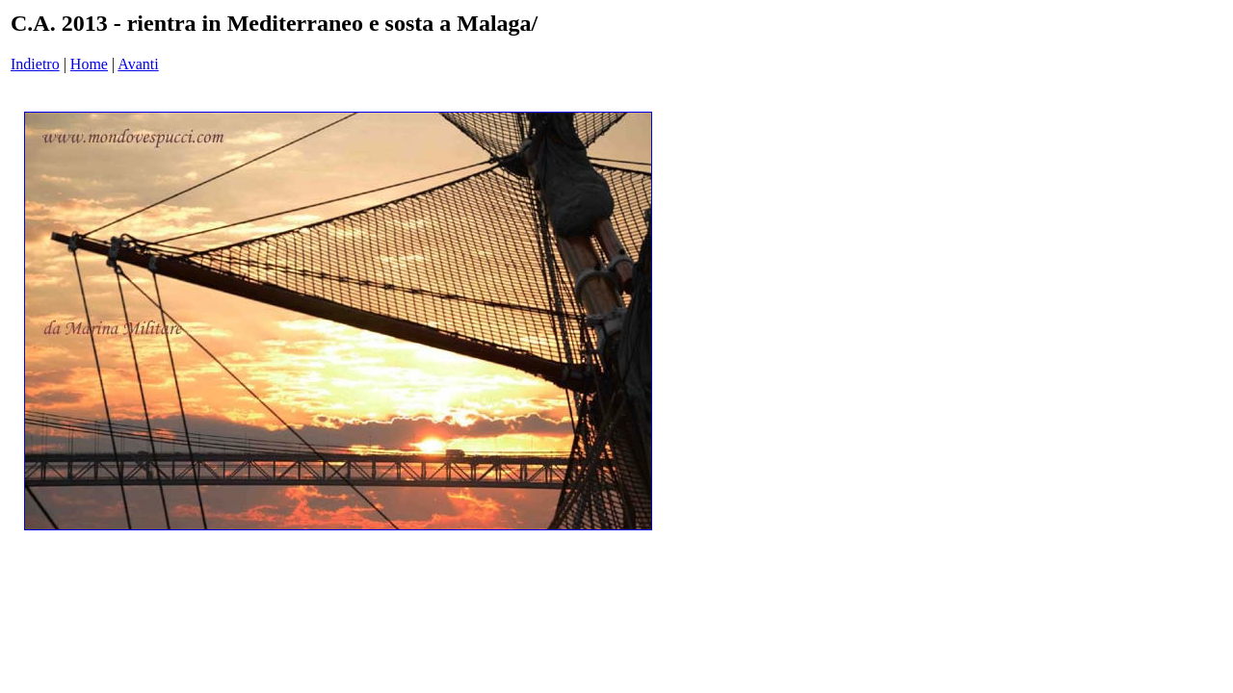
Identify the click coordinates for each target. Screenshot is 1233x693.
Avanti (138, 64)
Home (89, 64)
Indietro (35, 64)
